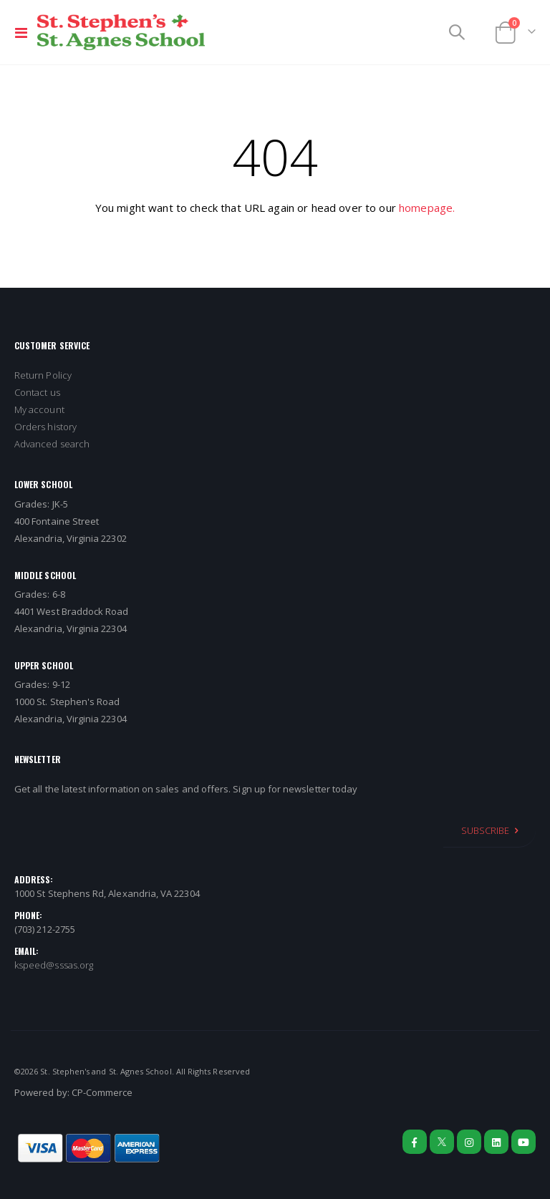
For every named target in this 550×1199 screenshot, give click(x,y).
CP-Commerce (102, 1092)
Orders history (45, 426)
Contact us (37, 392)
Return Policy (43, 375)
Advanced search (52, 443)
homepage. (427, 207)
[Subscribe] (489, 830)
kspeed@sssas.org (53, 964)
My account (39, 409)
